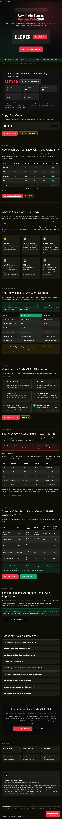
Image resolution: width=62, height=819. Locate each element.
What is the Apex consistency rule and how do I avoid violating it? (22, 668)
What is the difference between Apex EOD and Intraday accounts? (23, 674)
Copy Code (54, 126)
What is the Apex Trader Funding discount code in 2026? (20, 642)
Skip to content (5, 1)
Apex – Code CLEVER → (10, 576)
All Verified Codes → (41, 728)
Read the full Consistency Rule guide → (15, 495)
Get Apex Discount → (10, 133)
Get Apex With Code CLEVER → (12, 196)
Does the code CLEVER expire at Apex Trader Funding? (19, 655)
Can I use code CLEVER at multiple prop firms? (17, 680)
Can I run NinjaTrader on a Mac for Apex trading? (17, 693)
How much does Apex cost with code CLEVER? (17, 649)
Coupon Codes (11, 63)
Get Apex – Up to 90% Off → (23, 728)
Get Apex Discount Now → (31, 49)
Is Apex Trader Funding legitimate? (13, 661)
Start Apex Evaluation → (11, 417)
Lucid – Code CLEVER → (28, 576)
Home (3, 63)
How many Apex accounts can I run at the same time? (19, 687)
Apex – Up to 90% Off (52, 814)
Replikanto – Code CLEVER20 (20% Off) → (16, 619)
